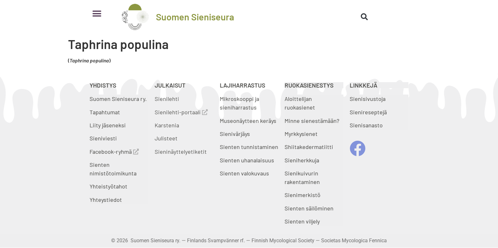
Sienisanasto (366, 125)
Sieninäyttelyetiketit (181, 151)
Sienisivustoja (368, 98)
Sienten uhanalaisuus (247, 160)
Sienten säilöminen (309, 208)
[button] (97, 13)
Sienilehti (167, 98)
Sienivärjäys (235, 133)
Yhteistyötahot (108, 186)
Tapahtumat (105, 112)
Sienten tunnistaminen (249, 146)
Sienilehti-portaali (181, 112)
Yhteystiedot (106, 199)
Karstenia (167, 125)
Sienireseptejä (368, 112)
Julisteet (166, 138)
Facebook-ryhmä (114, 151)
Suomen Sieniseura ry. (118, 98)
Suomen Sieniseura (195, 16)
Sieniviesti (104, 138)
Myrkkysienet (301, 133)
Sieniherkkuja (302, 160)
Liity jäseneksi (108, 125)
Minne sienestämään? (312, 120)
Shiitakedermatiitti (309, 146)
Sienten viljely (302, 221)
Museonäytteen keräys (248, 120)
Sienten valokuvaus (244, 173)
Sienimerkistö (302, 194)
